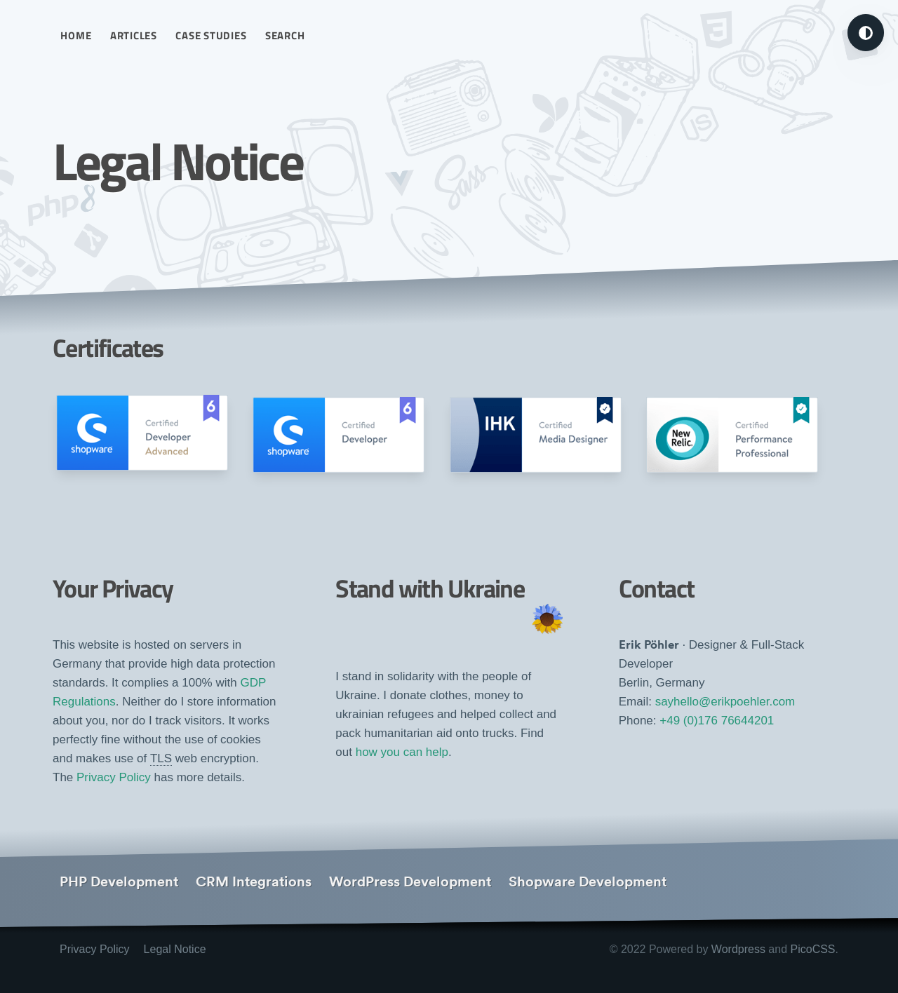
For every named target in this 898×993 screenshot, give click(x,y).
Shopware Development (587, 881)
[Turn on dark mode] (865, 32)
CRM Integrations (253, 881)
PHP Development (119, 881)
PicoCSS (813, 949)
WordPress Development (410, 881)
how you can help (402, 752)
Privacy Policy (113, 777)
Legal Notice (175, 949)
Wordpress (738, 949)
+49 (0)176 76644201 (716, 720)
